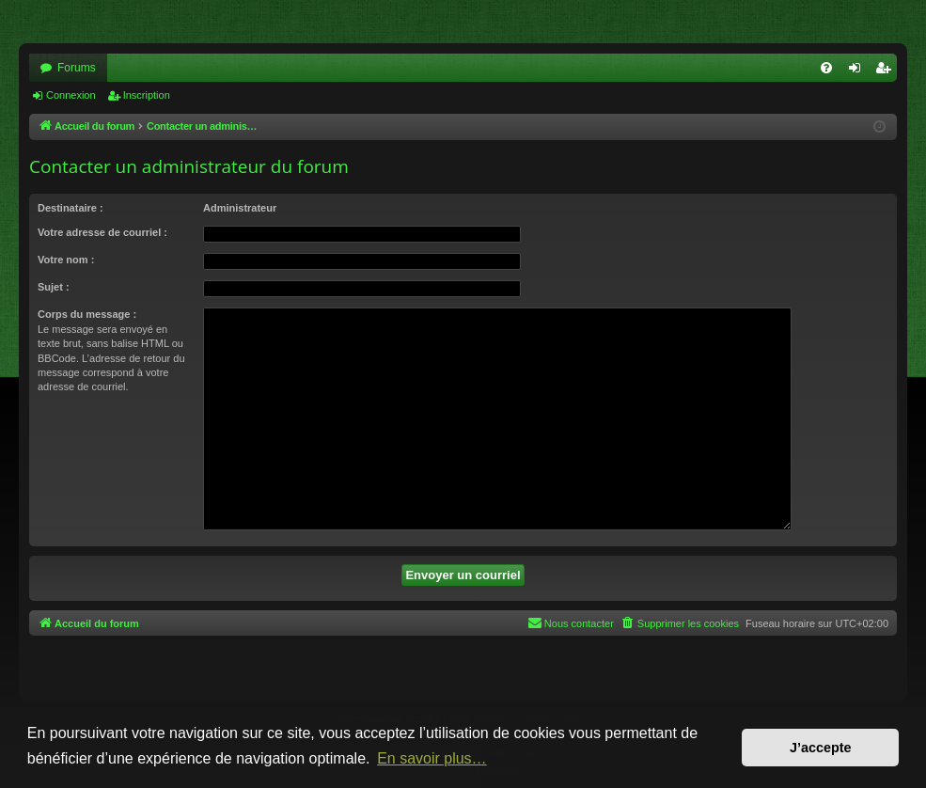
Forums (76, 67)
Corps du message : (87, 314)
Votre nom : (66, 259)
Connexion (71, 95)
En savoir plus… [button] (432, 758)
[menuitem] (826, 68)
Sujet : (54, 286)
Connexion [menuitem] (859, 71)
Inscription (146, 95)
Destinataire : (70, 207)
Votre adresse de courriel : (102, 232)
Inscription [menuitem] (887, 71)
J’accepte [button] (821, 747)
